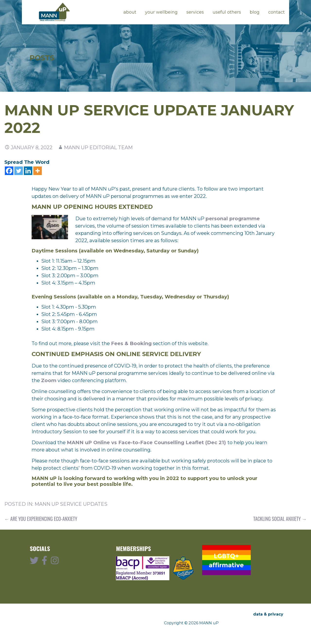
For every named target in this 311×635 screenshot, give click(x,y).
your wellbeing (161, 12)
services (195, 12)
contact (276, 12)
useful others (227, 12)
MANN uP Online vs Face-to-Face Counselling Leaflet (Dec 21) (147, 442)
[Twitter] (18, 170)
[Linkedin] (28, 170)
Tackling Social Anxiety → (280, 518)
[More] (37, 170)
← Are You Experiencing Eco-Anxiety (40, 518)
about (129, 12)
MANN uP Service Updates (71, 504)
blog (254, 12)
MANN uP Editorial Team (98, 147)
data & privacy (268, 614)
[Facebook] (9, 170)
